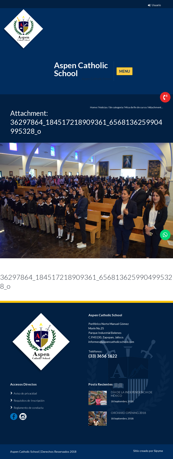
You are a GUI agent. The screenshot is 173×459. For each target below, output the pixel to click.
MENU (124, 71)
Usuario (156, 5)
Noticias (103, 107)
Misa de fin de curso (136, 107)
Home (93, 107)
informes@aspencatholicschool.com (111, 341)
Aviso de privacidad (25, 393)
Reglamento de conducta (28, 407)
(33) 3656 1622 (102, 355)
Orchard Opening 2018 (128, 412)
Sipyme (158, 450)
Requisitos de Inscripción (29, 400)
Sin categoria (116, 107)
